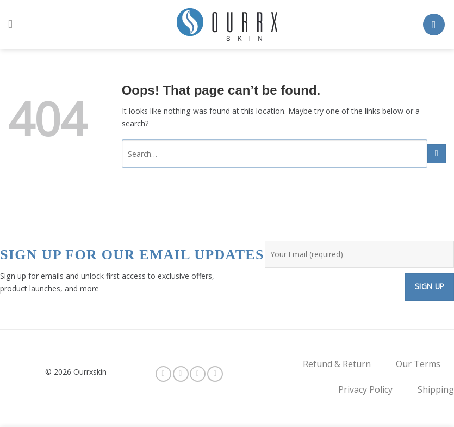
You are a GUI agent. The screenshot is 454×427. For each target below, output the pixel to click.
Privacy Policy (365, 389)
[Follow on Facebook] (163, 374)
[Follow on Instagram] (181, 374)
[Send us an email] (215, 374)
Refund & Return (337, 364)
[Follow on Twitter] (198, 374)
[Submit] (436, 153)
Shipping (436, 389)
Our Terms (418, 364)
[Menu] (14, 24)
